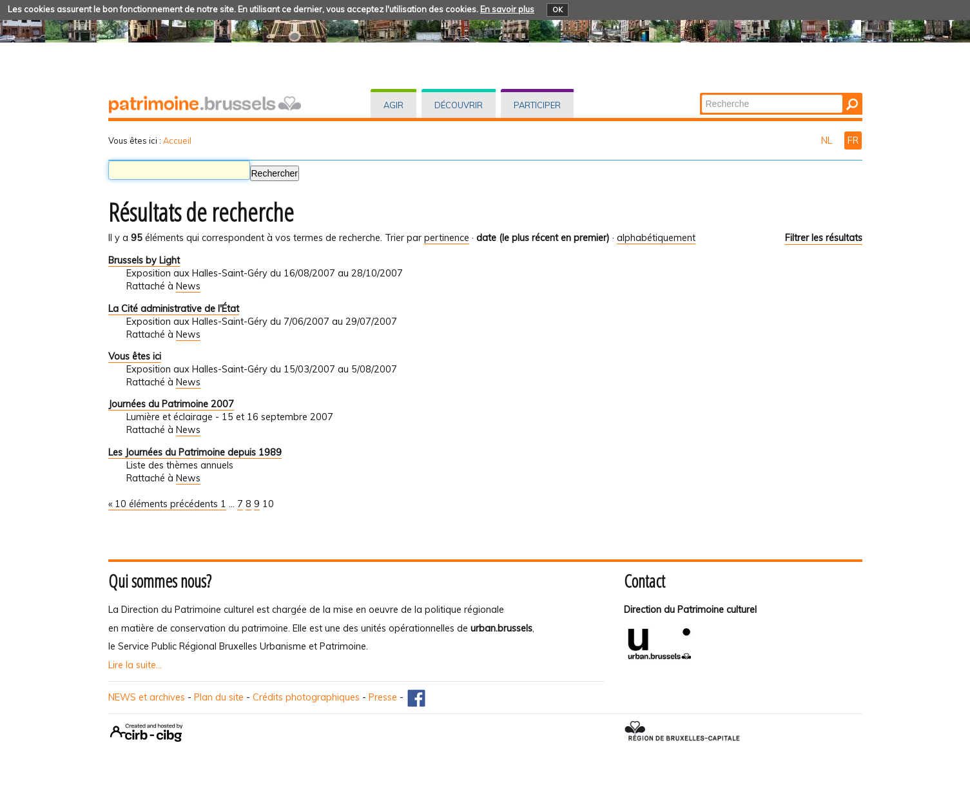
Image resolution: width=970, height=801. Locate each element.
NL (828, 140)
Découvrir (458, 105)
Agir (393, 105)
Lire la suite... (135, 665)
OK (557, 9)
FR (853, 140)
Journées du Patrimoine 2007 (171, 404)
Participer (537, 105)
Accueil (177, 140)
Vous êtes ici (134, 356)
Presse (383, 697)
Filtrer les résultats (823, 238)
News (188, 286)
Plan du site (219, 697)
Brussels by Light (144, 260)
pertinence (446, 238)
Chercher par (700, 93)
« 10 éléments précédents (164, 504)
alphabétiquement (656, 238)
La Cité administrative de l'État (173, 308)
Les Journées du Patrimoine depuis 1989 (195, 452)
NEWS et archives (146, 697)
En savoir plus (507, 9)
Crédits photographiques (306, 697)
